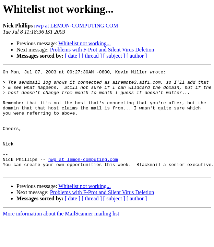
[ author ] (137, 56)
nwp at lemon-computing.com (83, 178)
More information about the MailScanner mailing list (61, 234)
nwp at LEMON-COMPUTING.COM (76, 25)
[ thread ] (92, 56)
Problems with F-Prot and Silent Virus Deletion (102, 49)
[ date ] (72, 56)
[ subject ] (114, 56)
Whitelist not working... (84, 43)
